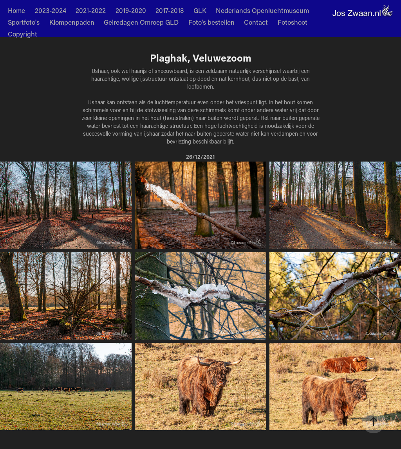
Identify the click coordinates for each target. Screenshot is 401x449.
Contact (256, 22)
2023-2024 (50, 10)
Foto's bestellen (211, 22)
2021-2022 (91, 10)
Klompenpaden (71, 22)
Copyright (22, 33)
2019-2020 (131, 10)
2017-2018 (169, 10)
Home (16, 10)
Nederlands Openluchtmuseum (262, 10)
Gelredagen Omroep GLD (141, 22)
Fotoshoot (292, 22)
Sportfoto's (24, 22)
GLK (199, 10)
